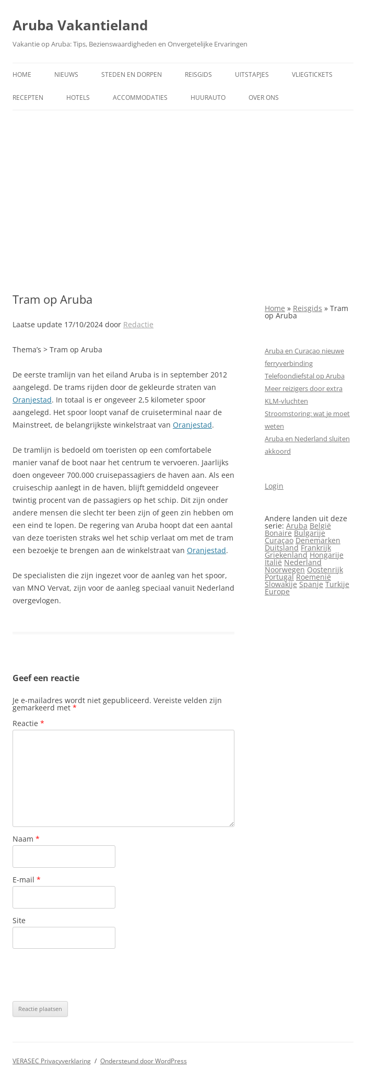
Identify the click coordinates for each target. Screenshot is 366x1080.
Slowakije (281, 584)
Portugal (279, 577)
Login (274, 486)
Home (22, 74)
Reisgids (198, 74)
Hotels (78, 97)
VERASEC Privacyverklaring (52, 1060)
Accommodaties (140, 97)
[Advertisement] (183, 201)
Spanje (311, 584)
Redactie (138, 324)
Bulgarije (309, 533)
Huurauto (208, 97)
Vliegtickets (312, 74)
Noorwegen (285, 570)
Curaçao (279, 540)
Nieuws (66, 74)
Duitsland (282, 548)
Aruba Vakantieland (80, 25)
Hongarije (327, 555)
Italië (273, 562)
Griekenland (286, 555)
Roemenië (313, 577)
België (320, 526)
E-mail (27, 879)
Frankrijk (316, 548)
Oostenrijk (325, 570)
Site (19, 920)
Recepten (28, 97)
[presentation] (92, 975)
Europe (277, 591)
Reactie (28, 723)
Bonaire (278, 533)
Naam (26, 839)
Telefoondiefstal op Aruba (305, 376)
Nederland (303, 562)
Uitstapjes (252, 74)
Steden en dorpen (131, 74)
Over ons (264, 97)
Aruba (297, 526)
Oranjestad (32, 400)
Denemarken (318, 540)
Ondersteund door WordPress (143, 1060)
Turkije (337, 584)
